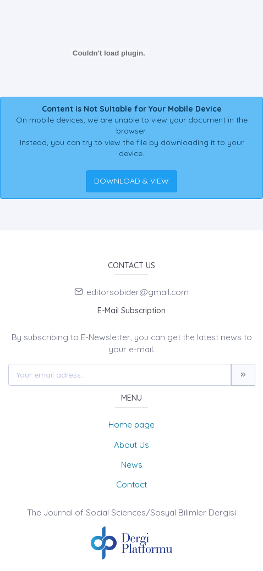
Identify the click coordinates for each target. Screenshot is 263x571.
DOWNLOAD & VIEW (131, 181)
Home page (131, 424)
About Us (131, 445)
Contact (131, 484)
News (132, 464)
